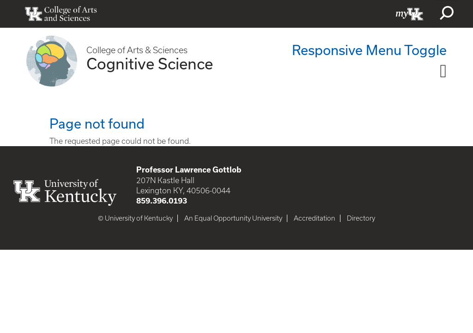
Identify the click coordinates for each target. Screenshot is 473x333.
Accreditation (314, 218)
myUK (410, 14)
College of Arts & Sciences (137, 50)
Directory (361, 218)
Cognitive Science (149, 63)
